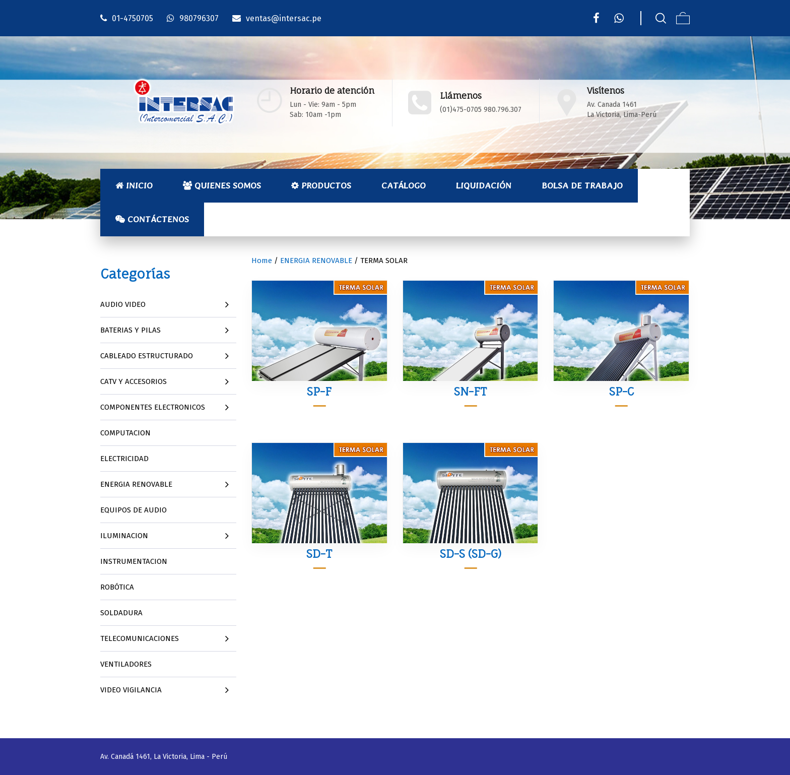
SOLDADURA (121, 612)
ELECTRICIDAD (124, 458)
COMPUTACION (125, 432)
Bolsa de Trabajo (582, 185)
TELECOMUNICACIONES (139, 638)
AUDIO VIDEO (123, 304)
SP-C (621, 391)
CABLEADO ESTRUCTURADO (146, 355)
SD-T (319, 553)
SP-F (319, 391)
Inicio (134, 185)
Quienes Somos (222, 185)
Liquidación (483, 185)
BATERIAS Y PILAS (130, 330)
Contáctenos (152, 219)
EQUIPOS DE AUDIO (133, 509)
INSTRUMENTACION (133, 561)
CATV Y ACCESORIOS (133, 381)
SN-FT (470, 391)
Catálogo (403, 185)
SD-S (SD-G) (470, 553)
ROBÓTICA (117, 587)
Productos (321, 185)
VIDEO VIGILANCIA (131, 689)
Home (261, 260)
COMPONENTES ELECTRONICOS (152, 407)
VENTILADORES (126, 664)
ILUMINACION (124, 535)
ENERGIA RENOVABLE (136, 484)
